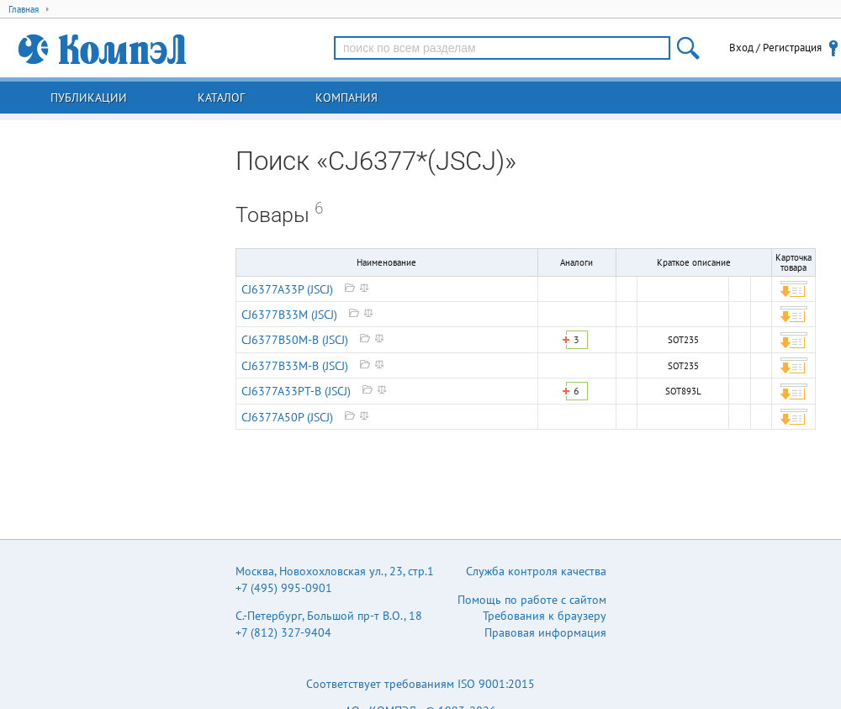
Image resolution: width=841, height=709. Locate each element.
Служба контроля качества (536, 571)
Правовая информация (545, 632)
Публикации (88, 97)
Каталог (221, 97)
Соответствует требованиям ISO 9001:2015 (420, 683)
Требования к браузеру (544, 615)
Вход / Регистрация (775, 47)
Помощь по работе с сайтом (532, 599)
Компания (346, 97)
